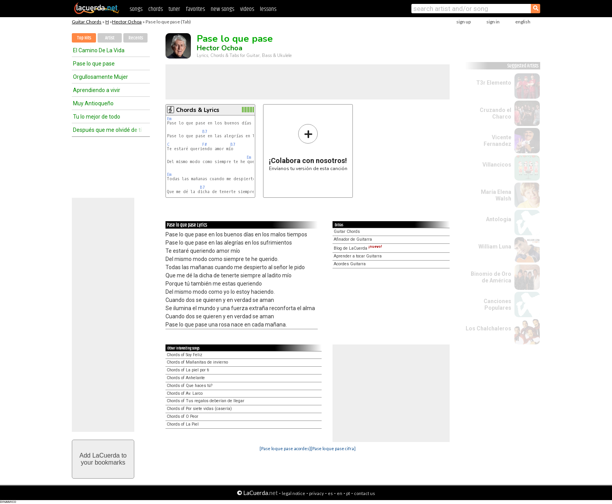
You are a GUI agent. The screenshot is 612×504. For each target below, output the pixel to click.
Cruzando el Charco (495, 113)
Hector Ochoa (127, 22)
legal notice (293, 493)
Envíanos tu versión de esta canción (308, 147)
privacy (316, 493)
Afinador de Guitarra (353, 239)
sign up (463, 22)
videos (247, 9)
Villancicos (496, 164)
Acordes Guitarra (350, 263)
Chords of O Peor (182, 416)
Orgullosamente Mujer (100, 77)
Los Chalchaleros (488, 328)
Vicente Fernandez (497, 140)
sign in (493, 22)
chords (155, 9)
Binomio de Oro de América (491, 277)
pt (348, 493)
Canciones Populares (497, 304)
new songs (222, 9)
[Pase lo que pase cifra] (333, 448)
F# (204, 144)
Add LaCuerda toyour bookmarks (103, 459)
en (339, 493)
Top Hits (84, 38)
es (330, 493)
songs (136, 9)
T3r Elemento (493, 83)
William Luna (495, 246)
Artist (109, 38)
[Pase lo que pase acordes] (285, 448)
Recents (135, 38)
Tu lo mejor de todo (96, 117)
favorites (195, 9)
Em (169, 118)
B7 (204, 131)
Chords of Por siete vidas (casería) (199, 408)
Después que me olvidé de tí (107, 130)
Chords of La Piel (183, 424)
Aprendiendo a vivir (96, 90)
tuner (174, 9)
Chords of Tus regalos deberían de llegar (205, 400)
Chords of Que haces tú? (189, 385)
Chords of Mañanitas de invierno (197, 362)
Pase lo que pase (94, 63)
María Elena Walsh (496, 195)
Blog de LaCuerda (358, 248)
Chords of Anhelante (186, 377)
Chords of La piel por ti (188, 370)
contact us (364, 493)
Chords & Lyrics (197, 110)
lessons (268, 9)
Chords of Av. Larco (185, 393)
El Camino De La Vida (99, 50)
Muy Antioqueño (93, 103)
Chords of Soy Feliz (184, 354)
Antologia (498, 219)
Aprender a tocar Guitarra (358, 256)
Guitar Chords (86, 22)
